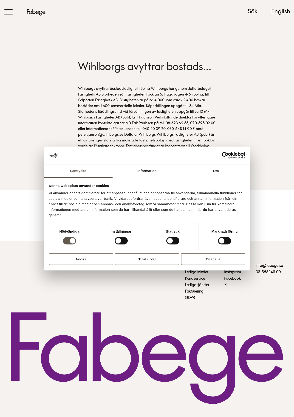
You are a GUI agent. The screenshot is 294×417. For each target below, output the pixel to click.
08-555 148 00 (268, 272)
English (280, 11)
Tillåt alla (213, 259)
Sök (252, 11)
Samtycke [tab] (78, 171)
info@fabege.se (269, 266)
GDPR (190, 298)
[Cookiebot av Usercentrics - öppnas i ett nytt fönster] (225, 155)
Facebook (232, 278)
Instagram (232, 272)
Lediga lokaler (196, 272)
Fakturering (194, 291)
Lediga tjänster (197, 285)
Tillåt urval (147, 259)
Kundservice (195, 278)
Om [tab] (216, 171)
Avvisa (81, 259)
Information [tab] (147, 171)
